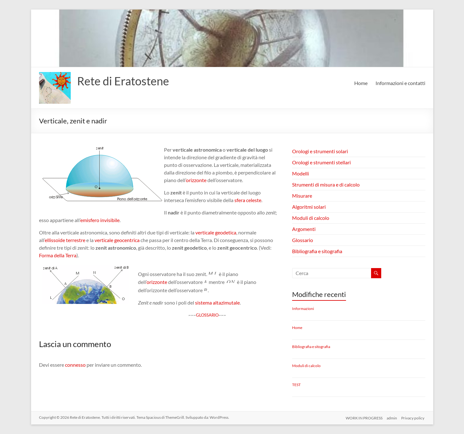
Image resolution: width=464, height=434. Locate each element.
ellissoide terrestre (65, 240)
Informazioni (303, 308)
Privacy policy (413, 417)
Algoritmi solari (309, 207)
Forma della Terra (57, 255)
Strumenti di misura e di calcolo (326, 184)
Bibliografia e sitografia (317, 251)
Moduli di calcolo (310, 218)
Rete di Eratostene (123, 81)
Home (361, 83)
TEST (296, 384)
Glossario (302, 240)
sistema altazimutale (217, 302)
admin (392, 417)
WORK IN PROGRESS (363, 417)
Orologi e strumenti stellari (321, 162)
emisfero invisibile (100, 220)
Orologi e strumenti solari (320, 151)
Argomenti (304, 229)
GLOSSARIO (207, 315)
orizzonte (196, 180)
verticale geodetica (215, 232)
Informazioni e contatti (400, 83)
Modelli (300, 173)
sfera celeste (247, 200)
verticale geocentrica (117, 240)
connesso (75, 365)
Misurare (302, 196)
